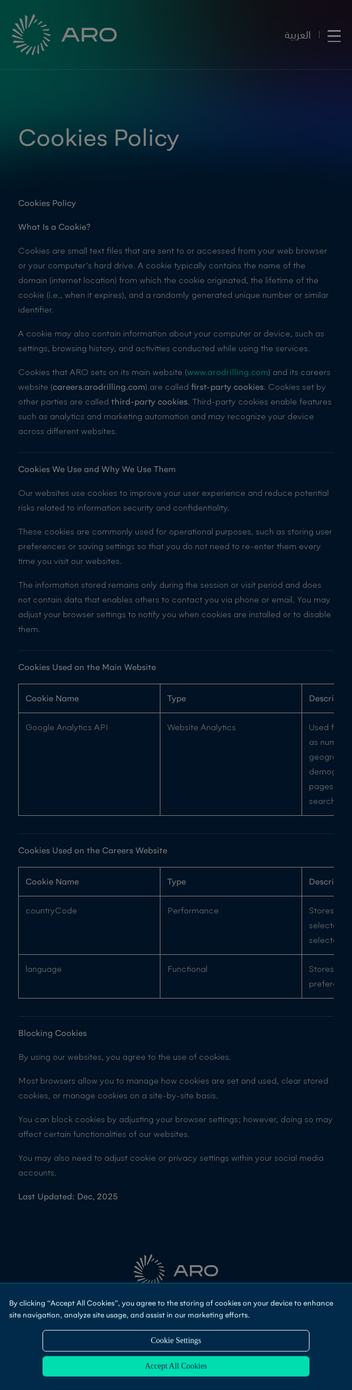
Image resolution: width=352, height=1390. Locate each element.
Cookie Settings (176, 1341)
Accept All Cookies (176, 1367)
